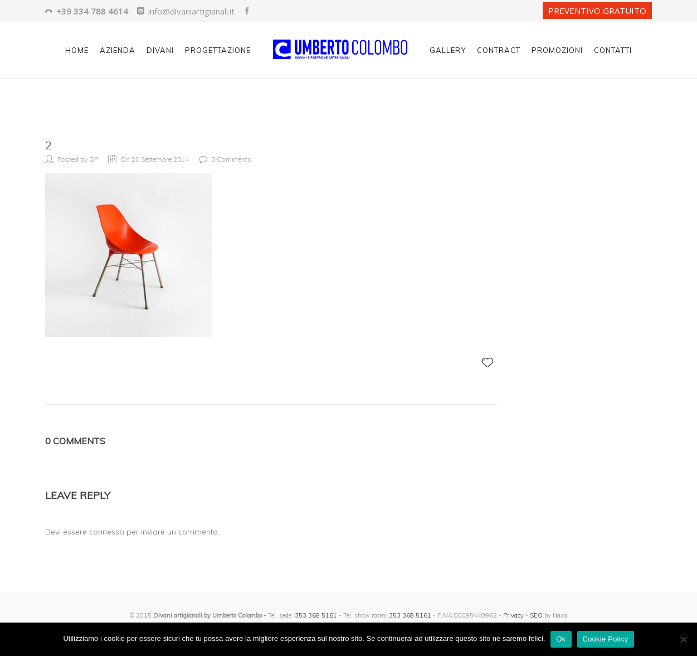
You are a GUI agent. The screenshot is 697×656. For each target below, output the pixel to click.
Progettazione (218, 50)
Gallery (448, 50)
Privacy (513, 615)
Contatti (613, 50)
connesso (106, 532)
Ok (561, 639)
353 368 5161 (316, 615)
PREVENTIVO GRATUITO (597, 10)
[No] (683, 639)
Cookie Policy (605, 639)
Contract (498, 50)
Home (77, 50)
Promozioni (557, 50)
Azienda (117, 50)
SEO (536, 615)
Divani (160, 50)
